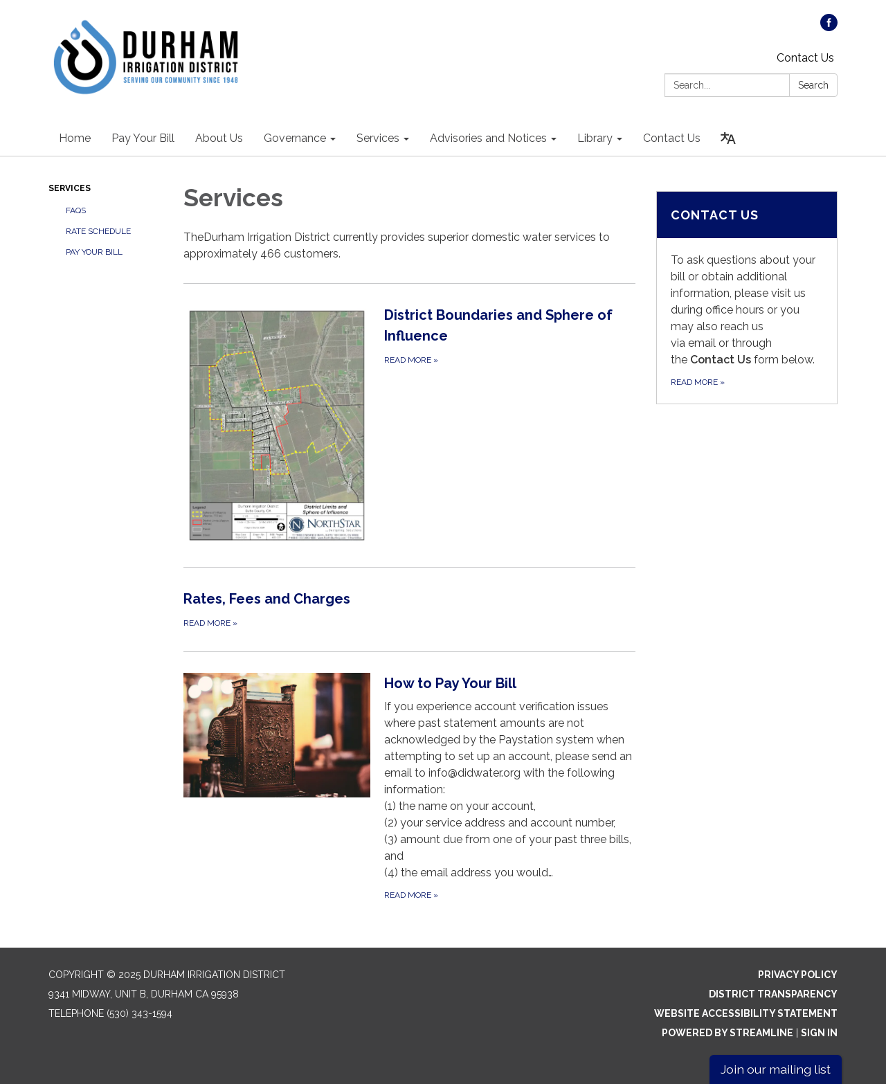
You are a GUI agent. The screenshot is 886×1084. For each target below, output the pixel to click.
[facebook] (829, 27)
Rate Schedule (98, 231)
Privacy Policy (798, 974)
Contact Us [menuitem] (671, 138)
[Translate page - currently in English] (728, 138)
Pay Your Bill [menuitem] (142, 138)
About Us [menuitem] (219, 138)
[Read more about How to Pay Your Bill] (409, 787)
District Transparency (773, 994)
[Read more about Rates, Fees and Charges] (409, 609)
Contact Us (805, 57)
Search (813, 85)
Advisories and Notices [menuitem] (488, 138)
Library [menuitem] (595, 138)
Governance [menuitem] (295, 138)
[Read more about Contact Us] (747, 297)
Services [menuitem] (377, 138)
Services (69, 188)
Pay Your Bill (94, 252)
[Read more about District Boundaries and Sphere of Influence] (409, 425)
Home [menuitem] (75, 138)
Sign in (819, 1032)
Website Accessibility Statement (746, 1013)
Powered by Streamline (727, 1032)
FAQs (76, 210)
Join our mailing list (776, 1069)
